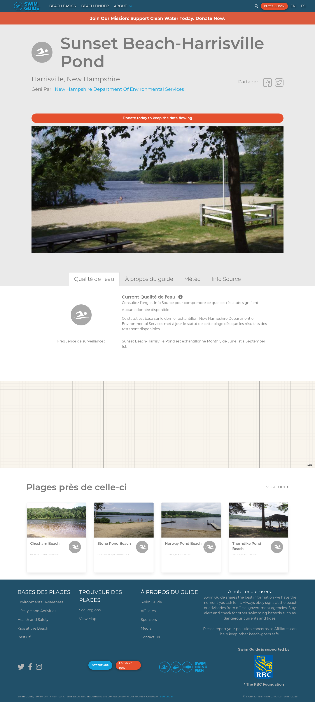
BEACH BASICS (62, 6)
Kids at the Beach (33, 628)
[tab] (94, 279)
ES (303, 6)
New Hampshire (93, 79)
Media (146, 628)
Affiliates (148, 611)
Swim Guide (151, 602)
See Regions (90, 610)
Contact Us (150, 637)
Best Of (24, 637)
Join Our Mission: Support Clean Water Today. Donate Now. (157, 18)
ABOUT (120, 6)
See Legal (166, 696)
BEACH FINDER (95, 6)
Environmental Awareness (40, 602)
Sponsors (149, 620)
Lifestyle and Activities (37, 611)
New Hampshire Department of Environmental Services (119, 89)
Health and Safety (33, 620)
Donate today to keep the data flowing (157, 118)
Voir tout (277, 487)
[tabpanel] (158, 326)
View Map (87, 619)
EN (293, 6)
